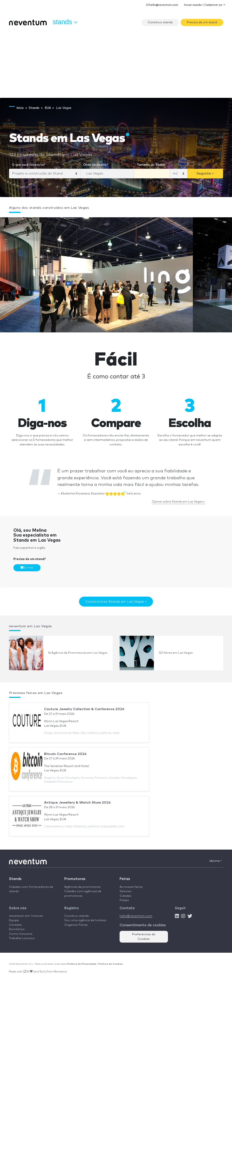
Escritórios (16, 929)
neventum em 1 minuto (26, 916)
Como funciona (20, 933)
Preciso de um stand (202, 22)
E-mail (27, 567)
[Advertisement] (116, 63)
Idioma (215, 860)
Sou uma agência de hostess (85, 920)
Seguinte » (205, 173)
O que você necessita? (28, 164)
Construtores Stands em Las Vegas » (116, 601)
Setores (125, 891)
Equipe (14, 920)
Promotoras (74, 879)
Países (124, 900)
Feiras (125, 879)
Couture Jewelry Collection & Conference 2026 (84, 709)
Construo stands (160, 22)
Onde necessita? (95, 164)
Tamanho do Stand (150, 164)
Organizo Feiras (76, 924)
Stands (15, 879)
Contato (15, 924)
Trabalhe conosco (22, 938)
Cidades (125, 895)
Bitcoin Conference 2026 (65, 754)
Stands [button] (65, 22)
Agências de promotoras (82, 886)
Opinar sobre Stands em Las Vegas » (178, 501)
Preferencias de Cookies (143, 937)
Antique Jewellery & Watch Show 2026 (77, 802)
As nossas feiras (131, 886)
